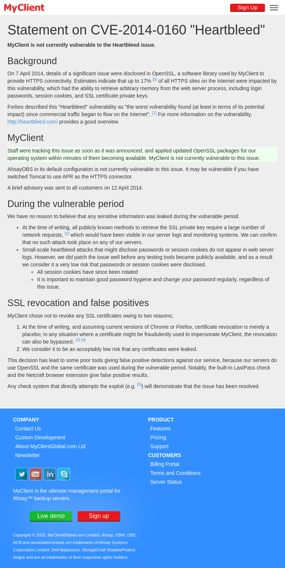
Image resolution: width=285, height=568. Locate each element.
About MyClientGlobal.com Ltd (50, 446)
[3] (77, 340)
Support (159, 446)
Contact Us (28, 428)
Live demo (51, 516)
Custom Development (40, 437)
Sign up (99, 516)
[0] (155, 79)
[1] (154, 113)
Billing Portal (164, 464)
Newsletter (27, 455)
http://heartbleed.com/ (32, 122)
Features (160, 428)
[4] (83, 340)
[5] (139, 384)
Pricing (158, 437)
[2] (67, 233)
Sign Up (247, 7)
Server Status (166, 482)
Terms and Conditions (175, 473)
